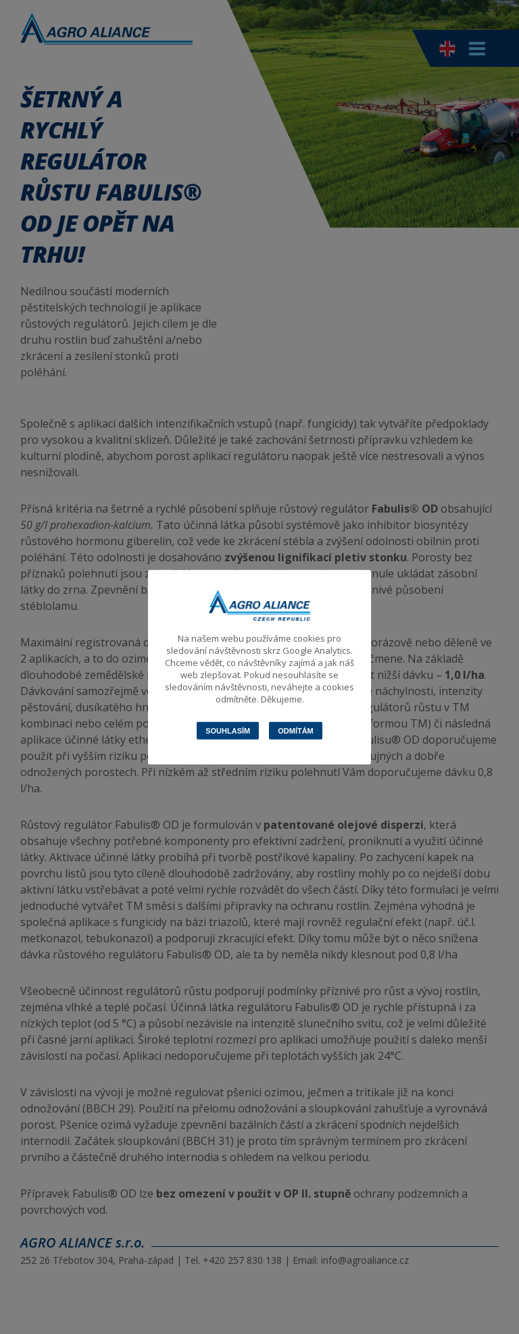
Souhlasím (227, 731)
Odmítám (296, 731)
